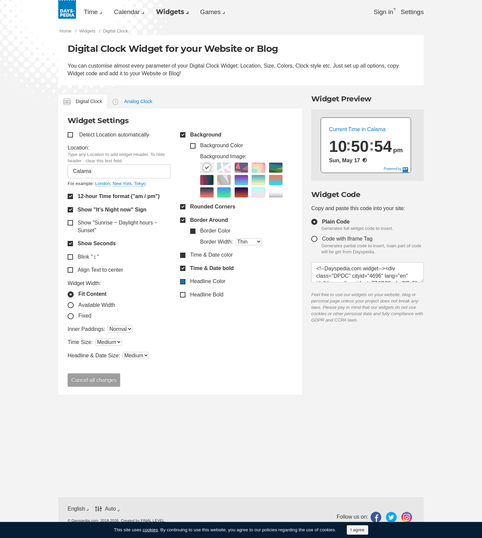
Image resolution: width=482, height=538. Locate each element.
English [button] (76, 510)
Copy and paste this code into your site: (358, 209)
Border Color (215, 232)
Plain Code (336, 223)
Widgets (182, 12)
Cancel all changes (93, 381)
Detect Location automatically (114, 136)
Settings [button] (412, 12)
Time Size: (80, 343)
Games (228, 12)
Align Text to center (100, 271)
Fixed (84, 317)
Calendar (133, 12)
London (102, 184)
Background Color (221, 146)
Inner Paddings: (86, 330)
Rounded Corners (212, 207)
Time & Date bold (212, 269)
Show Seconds (97, 244)
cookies (150, 529)
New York (122, 184)
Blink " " (88, 258)
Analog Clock (138, 102)
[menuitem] (93, 12)
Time (93, 12)
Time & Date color (211, 256)
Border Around (209, 221)
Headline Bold (207, 295)
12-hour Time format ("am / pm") (119, 197)
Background (205, 136)
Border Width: (216, 243)
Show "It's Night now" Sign (112, 210)
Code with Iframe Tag (347, 240)
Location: (78, 149)
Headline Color (208, 282)
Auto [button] (110, 510)
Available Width (96, 306)
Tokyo (140, 184)
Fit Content (92, 295)
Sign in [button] (380, 12)
